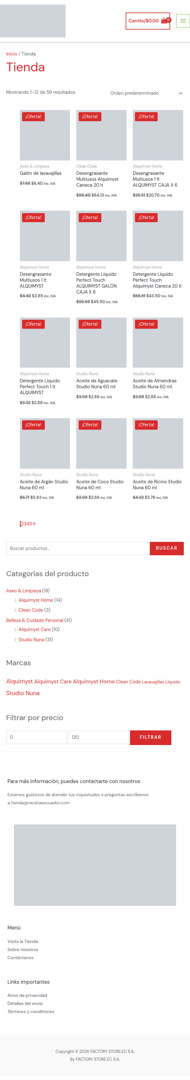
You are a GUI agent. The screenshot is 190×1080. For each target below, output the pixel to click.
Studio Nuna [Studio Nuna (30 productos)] (22, 697)
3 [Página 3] (25, 529)
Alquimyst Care (35, 634)
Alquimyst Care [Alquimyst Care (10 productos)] (53, 686)
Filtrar (151, 742)
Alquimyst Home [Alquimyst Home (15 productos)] (94, 686)
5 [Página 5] (30, 529)
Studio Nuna (31, 645)
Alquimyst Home (36, 605)
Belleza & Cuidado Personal (34, 625)
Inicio (11, 58)
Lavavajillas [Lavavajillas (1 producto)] (153, 686)
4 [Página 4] (27, 529)
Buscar (167, 553)
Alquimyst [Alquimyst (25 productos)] (19, 686)
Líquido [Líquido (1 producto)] (172, 686)
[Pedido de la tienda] (145, 98)
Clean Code (31, 615)
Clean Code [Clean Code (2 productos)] (128, 686)
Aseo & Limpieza (23, 596)
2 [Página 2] (22, 529)
